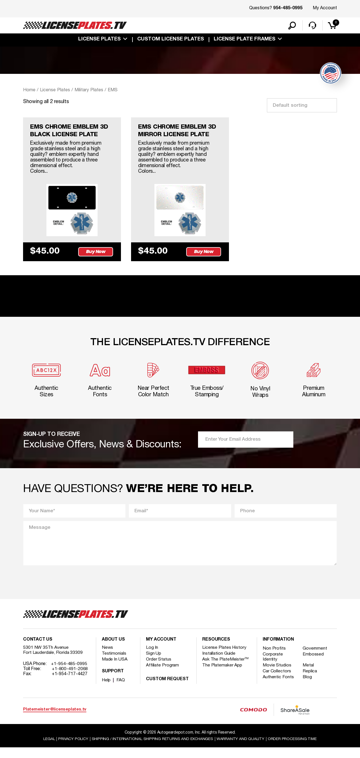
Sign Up (153, 664)
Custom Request (167, 690)
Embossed (313, 665)
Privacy (72, 749)
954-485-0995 (287, 8)
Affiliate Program (162, 676)
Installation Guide (219, 664)
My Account (325, 8)
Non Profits (274, 659)
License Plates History (224, 658)
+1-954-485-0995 (69, 674)
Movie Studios (277, 676)
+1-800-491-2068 (70, 679)
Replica (310, 682)
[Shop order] (302, 106)
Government (315, 659)
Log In (152, 658)
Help (106, 691)
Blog (308, 687)
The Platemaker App (222, 676)
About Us (113, 650)
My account (161, 650)
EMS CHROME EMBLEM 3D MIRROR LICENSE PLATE (178, 132)
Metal (309, 676)
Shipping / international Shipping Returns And (152, 749)
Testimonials (114, 664)
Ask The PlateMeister (225, 670)
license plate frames (244, 39)
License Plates (99, 39)
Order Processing (293, 749)
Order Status (159, 670)
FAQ (121, 691)
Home (29, 90)
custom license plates (170, 39)
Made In (115, 670)
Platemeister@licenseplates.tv (54, 720)
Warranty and (241, 749)
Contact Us (37, 650)
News (107, 658)
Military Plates (90, 90)
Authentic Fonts (278, 687)
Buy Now (96, 260)
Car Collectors (277, 682)
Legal (48, 749)
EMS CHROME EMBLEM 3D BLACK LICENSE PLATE (70, 132)
